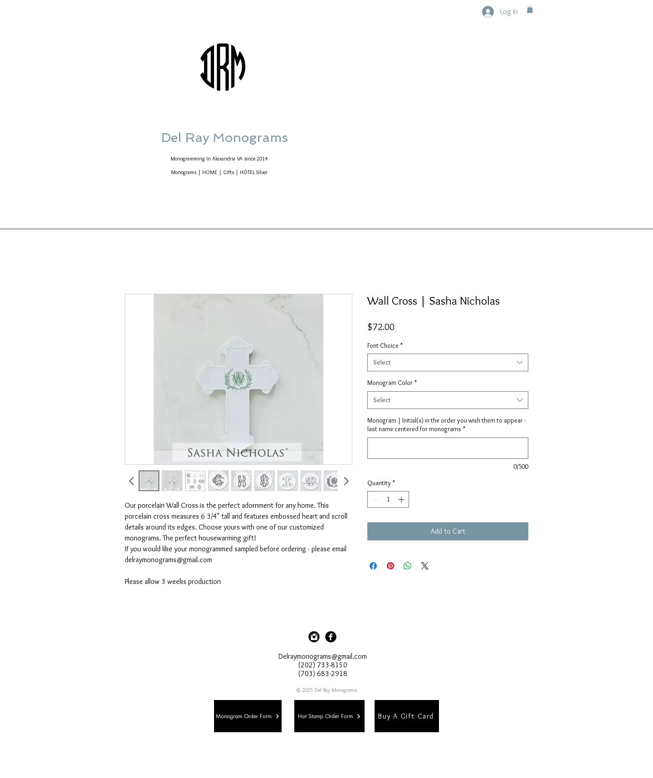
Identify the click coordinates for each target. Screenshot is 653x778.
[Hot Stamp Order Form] (329, 716)
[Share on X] (424, 565)
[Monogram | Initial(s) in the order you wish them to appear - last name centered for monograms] (448, 448)
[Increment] (402, 499)
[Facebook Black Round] (330, 636)
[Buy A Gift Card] (407, 716)
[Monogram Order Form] (248, 716)
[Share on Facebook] (373, 565)
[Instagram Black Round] (314, 636)
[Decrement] (374, 499)
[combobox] (447, 362)
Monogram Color (392, 383)
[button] (530, 9)
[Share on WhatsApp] (407, 565)
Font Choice (385, 345)
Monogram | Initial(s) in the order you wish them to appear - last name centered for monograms (446, 424)
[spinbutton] (388, 499)
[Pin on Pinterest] (390, 565)
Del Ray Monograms (253, 137)
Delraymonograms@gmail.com (322, 656)
